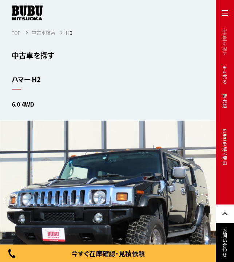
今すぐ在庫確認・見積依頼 (76, 253)
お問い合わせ (225, 242)
